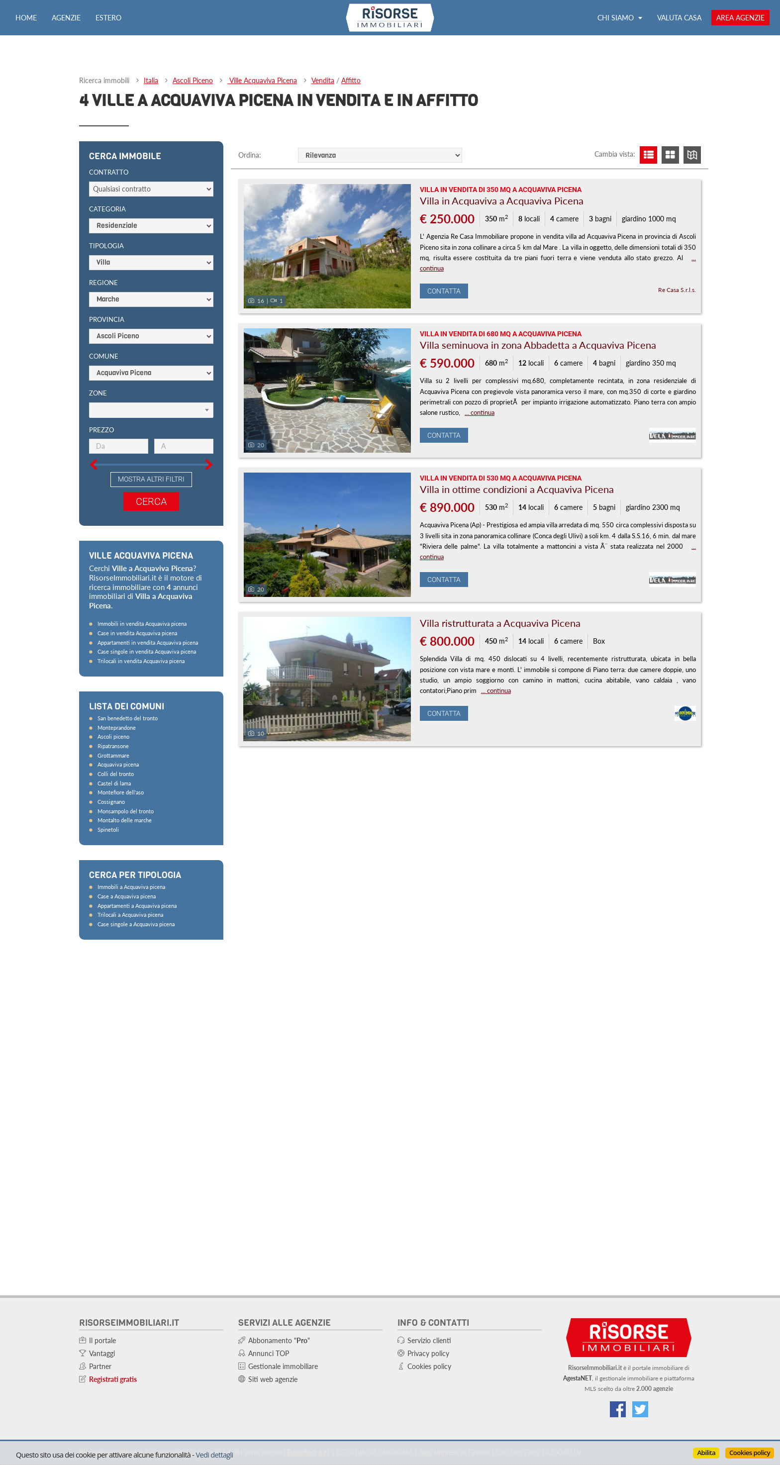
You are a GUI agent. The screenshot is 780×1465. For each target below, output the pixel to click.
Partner (100, 1366)
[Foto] (327, 246)
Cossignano (111, 801)
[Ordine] (380, 155)
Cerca (151, 501)
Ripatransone (113, 746)
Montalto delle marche (125, 820)
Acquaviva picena (118, 764)
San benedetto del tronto (128, 718)
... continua (479, 412)
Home (26, 17)
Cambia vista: (614, 154)
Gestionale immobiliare (283, 1366)
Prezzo (101, 430)
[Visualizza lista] (648, 155)
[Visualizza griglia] (670, 155)
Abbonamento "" (279, 1340)
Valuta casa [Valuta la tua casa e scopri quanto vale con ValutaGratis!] (679, 17)
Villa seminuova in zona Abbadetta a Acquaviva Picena (538, 345)
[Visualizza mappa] (692, 155)
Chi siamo (619, 17)
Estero (108, 17)
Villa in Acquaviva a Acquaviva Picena (502, 200)
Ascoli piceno (113, 736)
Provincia (106, 319)
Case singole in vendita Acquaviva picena (147, 651)
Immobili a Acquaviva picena (131, 886)
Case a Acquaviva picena (127, 896)
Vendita (322, 80)
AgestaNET (577, 1378)
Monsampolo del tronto (126, 811)
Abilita (706, 1452)
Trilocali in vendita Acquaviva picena (141, 661)
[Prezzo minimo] (118, 446)
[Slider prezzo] (82, 422)
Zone (98, 393)
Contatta (444, 291)
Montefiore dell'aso (121, 792)
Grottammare (113, 755)
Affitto (351, 80)
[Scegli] (151, 410)
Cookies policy (749, 1452)
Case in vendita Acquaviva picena (137, 633)
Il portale (102, 1340)
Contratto (108, 172)
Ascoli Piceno (193, 80)
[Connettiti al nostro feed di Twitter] (640, 1409)
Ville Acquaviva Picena (262, 80)
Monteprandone (117, 727)
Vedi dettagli (214, 1455)
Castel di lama (114, 783)
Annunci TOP (268, 1353)
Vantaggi (102, 1353)
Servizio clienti (429, 1340)
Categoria (107, 209)
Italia (151, 80)
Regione (103, 283)
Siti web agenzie (272, 1379)
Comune (103, 356)
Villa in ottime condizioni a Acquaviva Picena (517, 489)
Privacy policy (428, 1353)
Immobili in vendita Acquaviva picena (142, 623)
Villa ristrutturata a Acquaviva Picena (500, 623)
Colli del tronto (116, 774)
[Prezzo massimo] (183, 446)
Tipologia (106, 246)
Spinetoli (108, 829)
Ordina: (249, 155)
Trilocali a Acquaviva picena (130, 914)
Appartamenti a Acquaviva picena (137, 905)
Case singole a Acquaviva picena (136, 924)
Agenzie (66, 17)
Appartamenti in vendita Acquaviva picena (148, 642)
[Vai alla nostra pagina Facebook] (618, 1409)
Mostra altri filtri (151, 479)
